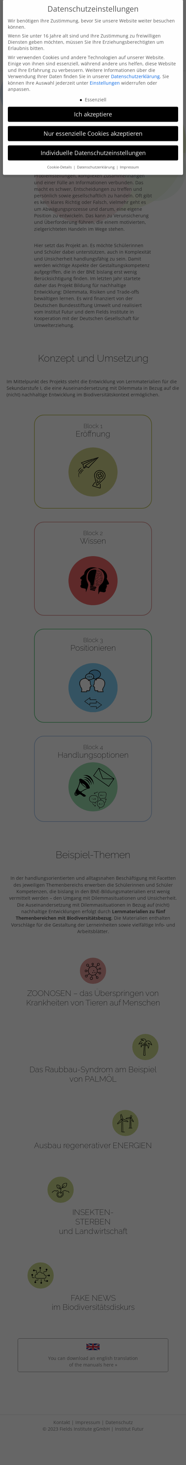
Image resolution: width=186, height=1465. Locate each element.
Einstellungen (105, 75)
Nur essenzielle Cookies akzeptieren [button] (93, 125)
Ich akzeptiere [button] (93, 106)
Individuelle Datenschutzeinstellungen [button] (93, 145)
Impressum (129, 159)
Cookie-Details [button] (60, 159)
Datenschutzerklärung (135, 68)
